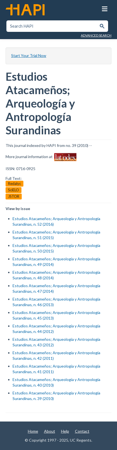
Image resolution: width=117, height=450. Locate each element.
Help (65, 431)
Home (33, 431)
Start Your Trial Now (28, 55)
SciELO (13, 190)
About (49, 431)
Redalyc (14, 183)
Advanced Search (96, 35)
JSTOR (13, 196)
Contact (82, 431)
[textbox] (51, 26)
